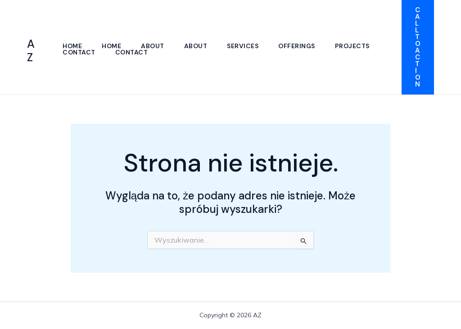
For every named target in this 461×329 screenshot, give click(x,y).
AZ (31, 50)
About (152, 46)
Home (72, 46)
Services (242, 46)
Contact (79, 52)
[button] (418, 47)
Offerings (296, 46)
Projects (352, 46)
